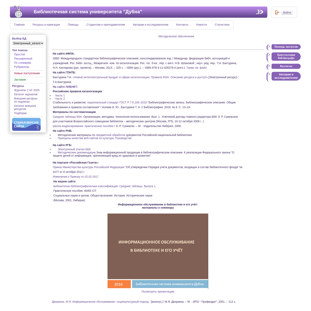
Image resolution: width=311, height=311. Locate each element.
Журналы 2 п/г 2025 (26, 90)
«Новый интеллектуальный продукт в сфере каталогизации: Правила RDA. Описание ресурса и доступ (139, 77)
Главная (19, 24)
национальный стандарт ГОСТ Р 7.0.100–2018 (117, 102)
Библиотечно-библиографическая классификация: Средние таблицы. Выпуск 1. (104, 186)
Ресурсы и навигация (46, 24)
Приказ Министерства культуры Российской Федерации (88, 167)
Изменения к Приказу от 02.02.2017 (76, 176)
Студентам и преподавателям (105, 24)
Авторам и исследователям (150, 24)
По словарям (22, 62)
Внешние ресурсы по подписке (25, 100)
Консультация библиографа (286, 56)
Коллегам (286, 66)
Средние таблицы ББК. (68, 116)
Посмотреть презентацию (157, 290)
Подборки (20, 113)
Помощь (73, 24)
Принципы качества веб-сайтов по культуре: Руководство (95, 138)
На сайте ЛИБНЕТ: (65, 86)
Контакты (182, 24)
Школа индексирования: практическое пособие (83, 126)
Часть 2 (60, 98)
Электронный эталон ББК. (74, 149)
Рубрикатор (21, 66)
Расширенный (23, 58)
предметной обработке (110, 135)
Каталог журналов (25, 94)
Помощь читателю (286, 46)
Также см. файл (196, 67)
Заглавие (20, 79)
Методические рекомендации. (77, 152)
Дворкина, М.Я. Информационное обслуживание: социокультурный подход (100, 301)
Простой (19, 54)
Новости (201, 24)
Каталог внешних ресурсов (25, 107)
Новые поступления (27, 73)
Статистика (222, 24)
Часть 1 (60, 95)
